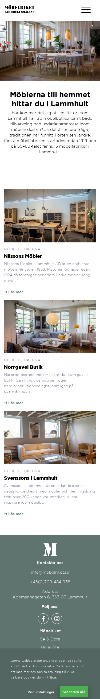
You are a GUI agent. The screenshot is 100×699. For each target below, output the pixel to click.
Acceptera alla (73, 691)
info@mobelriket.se (50, 572)
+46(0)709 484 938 (50, 582)
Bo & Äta (50, 647)
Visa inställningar (41, 692)
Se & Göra (50, 639)
